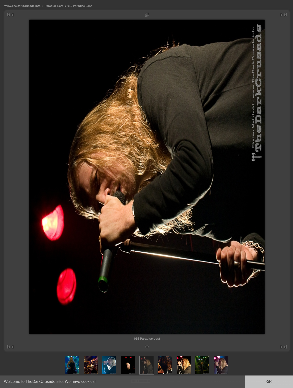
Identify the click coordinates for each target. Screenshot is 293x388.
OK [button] (269, 382)
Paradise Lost (54, 5)
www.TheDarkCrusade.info (22, 5)
